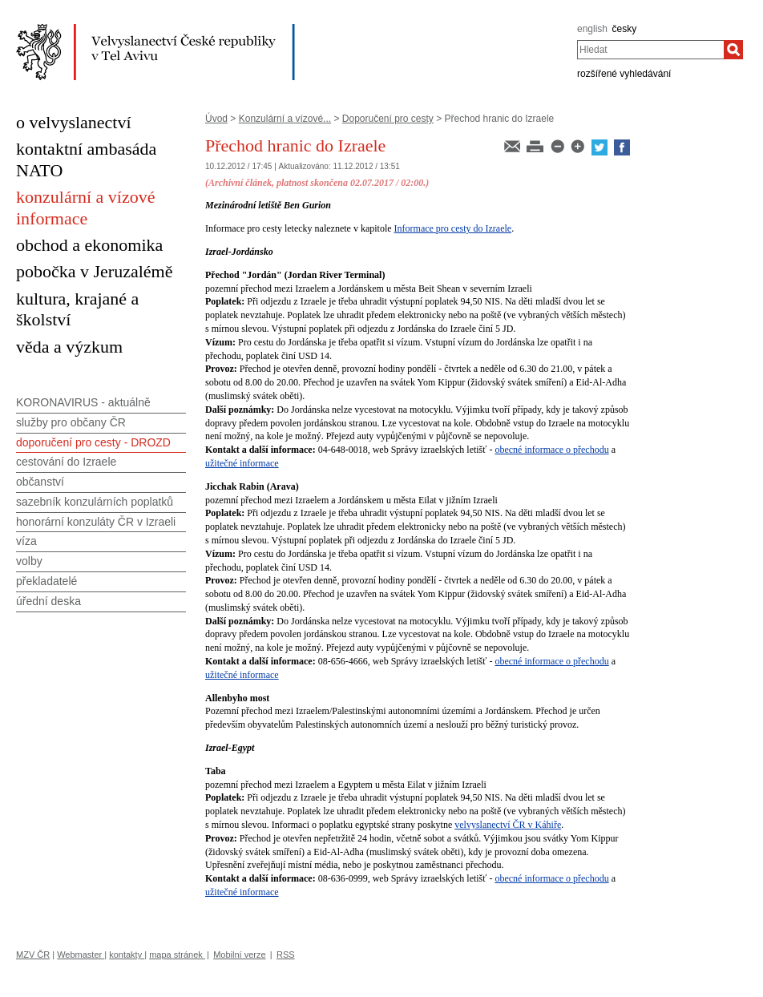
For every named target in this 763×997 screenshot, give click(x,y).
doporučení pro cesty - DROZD (93, 442)
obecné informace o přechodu (551, 449)
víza (26, 541)
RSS (286, 954)
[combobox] (650, 49)
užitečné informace (242, 463)
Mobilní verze (239, 954)
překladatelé (46, 581)
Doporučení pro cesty (388, 118)
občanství (40, 481)
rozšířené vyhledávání (624, 74)
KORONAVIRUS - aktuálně (83, 402)
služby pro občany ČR (71, 422)
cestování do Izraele (66, 461)
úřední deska (48, 601)
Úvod (216, 118)
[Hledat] (733, 49)
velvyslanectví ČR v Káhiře (507, 824)
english (592, 28)
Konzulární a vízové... (285, 118)
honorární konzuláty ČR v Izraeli (96, 521)
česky (624, 28)
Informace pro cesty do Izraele (453, 228)
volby (29, 561)
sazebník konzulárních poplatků (94, 501)
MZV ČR (33, 954)
